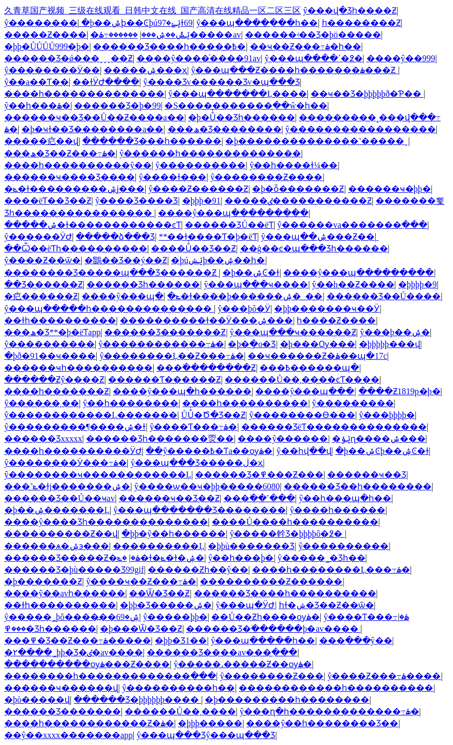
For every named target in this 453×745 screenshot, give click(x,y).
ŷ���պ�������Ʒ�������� (199, 510)
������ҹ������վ (61, 687)
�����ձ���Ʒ (115, 236)
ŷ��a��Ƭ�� (36, 81)
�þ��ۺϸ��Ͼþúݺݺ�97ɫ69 (136, 22)
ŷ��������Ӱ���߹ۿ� (65, 462)
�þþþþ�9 (417, 284)
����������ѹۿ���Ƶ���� (87, 664)
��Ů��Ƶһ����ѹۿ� (265, 616)
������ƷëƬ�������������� (334, 426)
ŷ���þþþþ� (387, 414)
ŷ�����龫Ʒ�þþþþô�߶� (286, 533)
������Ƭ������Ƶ (164, 379)
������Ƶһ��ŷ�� (198, 569)
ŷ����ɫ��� (172, 177)
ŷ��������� (353, 403)
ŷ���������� (200, 165)
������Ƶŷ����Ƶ (54, 379)
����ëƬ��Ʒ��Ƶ (47, 200)
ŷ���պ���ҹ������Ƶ (293, 332)
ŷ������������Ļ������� (90, 414)
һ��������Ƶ (361, 22)
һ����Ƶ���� (336, 320)
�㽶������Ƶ (41, 296)
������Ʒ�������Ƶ (165, 332)
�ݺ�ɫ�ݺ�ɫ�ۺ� (160, 557)
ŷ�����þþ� (175, 616)
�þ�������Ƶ (43, 581)
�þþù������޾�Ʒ (251, 546)
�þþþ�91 (201, 200)
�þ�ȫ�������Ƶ (298, 188)
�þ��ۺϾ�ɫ (250, 272)
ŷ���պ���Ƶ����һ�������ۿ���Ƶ (294, 70)
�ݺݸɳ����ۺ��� (379, 438)
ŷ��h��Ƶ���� (353, 284)
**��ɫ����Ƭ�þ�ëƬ (208, 236)
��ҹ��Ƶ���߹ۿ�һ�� (305, 46)
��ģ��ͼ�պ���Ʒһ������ (314, 248)
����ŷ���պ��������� (233, 213)
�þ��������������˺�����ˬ (316, 141)
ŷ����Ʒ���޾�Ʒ (136, 200)
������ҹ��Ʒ (366, 474)
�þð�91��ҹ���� (50, 355)
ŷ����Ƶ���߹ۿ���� (384, 676)
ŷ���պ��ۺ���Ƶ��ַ (318, 236)
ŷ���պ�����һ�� (263, 640)
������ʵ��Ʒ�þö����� (313, 34)
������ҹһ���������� (78, 367)
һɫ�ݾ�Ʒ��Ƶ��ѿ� (326, 605)
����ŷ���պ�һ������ (182, 391)
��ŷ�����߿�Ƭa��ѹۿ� (209, 450)
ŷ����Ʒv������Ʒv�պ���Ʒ (221, 81)
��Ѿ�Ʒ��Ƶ (159, 593)
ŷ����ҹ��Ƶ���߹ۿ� (141, 581)
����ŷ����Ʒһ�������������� (106, 521)
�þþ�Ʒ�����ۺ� (166, 605)
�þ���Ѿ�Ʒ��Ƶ (141, 628)
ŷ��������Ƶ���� (266, 177)
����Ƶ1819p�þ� (399, 391)
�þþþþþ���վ (389, 344)
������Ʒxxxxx (43, 438)
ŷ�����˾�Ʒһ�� (321, 557)
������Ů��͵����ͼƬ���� (302, 379)
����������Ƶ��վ (61, 533)
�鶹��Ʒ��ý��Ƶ (125, 260)
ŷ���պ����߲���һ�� (257, 22)
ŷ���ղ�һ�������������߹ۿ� (329, 711)
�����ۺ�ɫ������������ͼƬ (92, 224)
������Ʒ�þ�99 (117, 105)
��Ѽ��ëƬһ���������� (75, 248)
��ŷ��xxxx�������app (68, 735)
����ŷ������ (283, 438)
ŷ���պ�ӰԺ (245, 605)
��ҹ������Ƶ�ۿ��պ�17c (317, 355)
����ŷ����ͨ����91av (198, 58)
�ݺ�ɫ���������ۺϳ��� (74, 188)
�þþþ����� (210, 723)
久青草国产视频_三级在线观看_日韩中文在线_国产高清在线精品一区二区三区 (152, 10)
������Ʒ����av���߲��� (222, 652)
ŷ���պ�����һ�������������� (109, 308)
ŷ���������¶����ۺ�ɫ (75, 426)
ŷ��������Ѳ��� (302, 414)
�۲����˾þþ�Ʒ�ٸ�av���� (73, 652)
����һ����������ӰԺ (73, 450)
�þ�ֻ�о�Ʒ (252, 344)
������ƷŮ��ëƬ (229, 224)
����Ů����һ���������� (295, 521)
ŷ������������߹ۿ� (161, 344)
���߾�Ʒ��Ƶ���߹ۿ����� (77, 640)
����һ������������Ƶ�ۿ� (89, 723)
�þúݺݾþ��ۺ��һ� (218, 260)
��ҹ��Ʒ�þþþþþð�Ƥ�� (367, 93)
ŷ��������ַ (40, 22)
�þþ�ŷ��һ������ (173, 533)
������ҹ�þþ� (389, 188)
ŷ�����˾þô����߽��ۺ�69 (71, 616)
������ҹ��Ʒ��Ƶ (169, 498)
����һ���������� (245, 403)
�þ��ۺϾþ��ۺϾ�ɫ (382, 450)
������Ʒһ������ (143, 284)
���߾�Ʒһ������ (50, 628)
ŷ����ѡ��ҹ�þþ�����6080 (207, 486)
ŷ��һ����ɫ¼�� (293, 165)
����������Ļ (158, 546)
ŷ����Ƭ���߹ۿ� (193, 426)
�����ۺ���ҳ (145, 70)
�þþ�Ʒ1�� (181, 640)
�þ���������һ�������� (287, 699)
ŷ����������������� (360, 129)
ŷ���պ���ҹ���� (256, 284)
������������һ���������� (336, 687)
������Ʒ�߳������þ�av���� (273, 628)
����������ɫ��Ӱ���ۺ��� (206, 320)
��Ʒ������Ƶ (43, 284)
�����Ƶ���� (45, 34)
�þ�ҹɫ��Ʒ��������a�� (92, 129)
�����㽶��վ (41, 141)
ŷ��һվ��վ (304, 450)
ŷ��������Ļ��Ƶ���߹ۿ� (171, 355)
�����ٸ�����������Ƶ (298, 200)
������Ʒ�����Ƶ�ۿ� (72, 557)
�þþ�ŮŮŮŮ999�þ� (46, 46)
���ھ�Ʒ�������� (225, 129)
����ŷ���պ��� (304, 391)
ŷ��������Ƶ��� (271, 676)
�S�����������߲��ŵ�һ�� (245, 105)
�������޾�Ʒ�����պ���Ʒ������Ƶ (111, 272)
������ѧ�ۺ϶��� (56, 546)
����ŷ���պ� (122, 296)
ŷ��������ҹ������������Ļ (97, 474)
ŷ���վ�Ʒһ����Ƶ (350, 10)
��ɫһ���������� (60, 320)
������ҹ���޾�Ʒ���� (69, 177)
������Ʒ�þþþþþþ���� (137, 699)
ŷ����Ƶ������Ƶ (198, 188)
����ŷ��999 (400, 58)
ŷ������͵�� (41, 403)
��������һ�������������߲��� (110, 676)
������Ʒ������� (62, 711)
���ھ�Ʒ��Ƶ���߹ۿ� (60, 153)
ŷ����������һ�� (178, 687)
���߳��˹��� (259, 498)
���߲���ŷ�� (355, 640)
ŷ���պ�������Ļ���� (237, 93)
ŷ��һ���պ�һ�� (345, 498)
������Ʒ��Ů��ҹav (59, 498)
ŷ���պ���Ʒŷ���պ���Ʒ (205, 735)
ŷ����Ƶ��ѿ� (42, 260)
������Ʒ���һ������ (151, 141)
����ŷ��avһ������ (64, 593)
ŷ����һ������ (337, 510)
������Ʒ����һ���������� (285, 593)
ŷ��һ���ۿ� (37, 105)
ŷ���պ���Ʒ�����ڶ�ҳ (197, 462)
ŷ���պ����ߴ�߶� (314, 58)
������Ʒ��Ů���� (384, 296)
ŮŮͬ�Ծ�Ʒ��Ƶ (213, 414)
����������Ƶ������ (271, 581)
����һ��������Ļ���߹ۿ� (331, 569)
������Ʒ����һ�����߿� (169, 46)
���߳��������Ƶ (206, 367)
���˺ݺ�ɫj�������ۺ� (67, 486)
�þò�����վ (37, 699)
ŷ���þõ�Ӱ (244, 308)
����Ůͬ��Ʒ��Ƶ (193, 248)
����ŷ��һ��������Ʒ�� (322, 723)
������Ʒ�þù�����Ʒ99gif (74, 569)
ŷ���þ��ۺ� (395, 332)
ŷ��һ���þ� (241, 557)
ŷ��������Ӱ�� (52, 70)
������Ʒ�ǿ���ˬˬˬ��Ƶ (68, 58)
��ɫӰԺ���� (106, 81)
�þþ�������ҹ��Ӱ (326, 308)
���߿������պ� (309, 367)
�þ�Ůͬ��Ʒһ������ (241, 117)
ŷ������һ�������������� (210, 153)
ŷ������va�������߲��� (352, 224)
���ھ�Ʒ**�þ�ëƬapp (52, 332)
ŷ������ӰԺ (38, 236)
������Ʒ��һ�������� (358, 486)
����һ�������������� (84, 93)
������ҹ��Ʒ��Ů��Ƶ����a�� (94, 117)
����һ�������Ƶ (56, 391)
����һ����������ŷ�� (78, 165)
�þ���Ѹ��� (317, 344)
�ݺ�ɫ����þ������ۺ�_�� (244, 296)
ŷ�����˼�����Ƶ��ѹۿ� (243, 664)
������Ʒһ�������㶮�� (160, 438)
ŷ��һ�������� (130, 403)
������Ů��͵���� (180, 711)
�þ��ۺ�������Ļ (57, 510)
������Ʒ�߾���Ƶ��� (259, 474)
